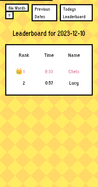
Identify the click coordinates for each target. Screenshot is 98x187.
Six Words (17, 8)
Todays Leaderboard (74, 12)
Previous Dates (42, 12)
